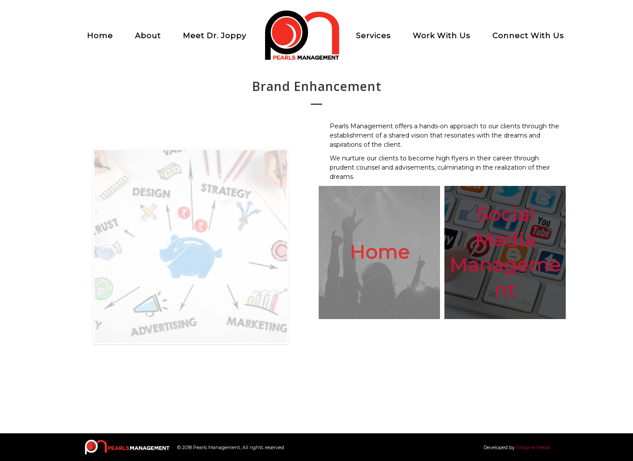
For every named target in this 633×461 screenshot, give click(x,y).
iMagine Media (533, 447)
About (148, 35)
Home (100, 35)
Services (373, 35)
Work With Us (441, 35)
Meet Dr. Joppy (214, 35)
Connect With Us (528, 35)
